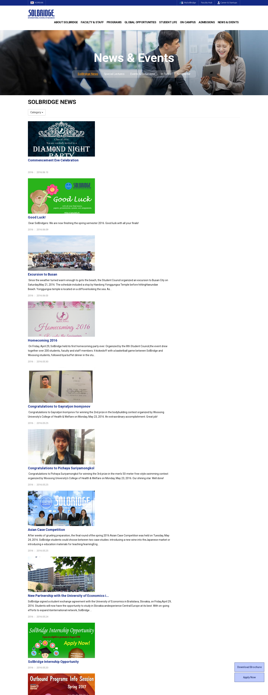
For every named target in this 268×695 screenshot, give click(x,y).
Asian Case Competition (119, 359)
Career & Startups (227, 3)
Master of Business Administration (102, 593)
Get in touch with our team (188, 570)
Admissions (207, 22)
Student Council (146, 589)
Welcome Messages (40, 597)
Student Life (168, 22)
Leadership (34, 593)
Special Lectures (114, 74)
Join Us (32, 627)
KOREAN (37, 3)
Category (36, 112)
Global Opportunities (140, 22)
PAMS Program (91, 627)
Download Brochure (249, 667)
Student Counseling (148, 630)
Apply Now (249, 677)
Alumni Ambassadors (95, 634)
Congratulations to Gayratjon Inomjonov (131, 281)
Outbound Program (93, 623)
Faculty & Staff (92, 22)
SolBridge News (88, 74)
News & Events (228, 22)
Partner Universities (94, 619)
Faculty (32, 619)
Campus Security (147, 638)
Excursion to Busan (115, 203)
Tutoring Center (146, 634)
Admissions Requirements (206, 589)
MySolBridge (186, 3)
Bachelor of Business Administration (103, 589)
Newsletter (183, 74)
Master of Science (93, 597)
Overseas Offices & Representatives (103, 630)
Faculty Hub (206, 3)
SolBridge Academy (94, 604)
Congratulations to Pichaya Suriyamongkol (133, 320)
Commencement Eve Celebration (125, 125)
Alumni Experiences (148, 604)
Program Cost (199, 593)
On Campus (188, 22)
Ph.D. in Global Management (98, 601)
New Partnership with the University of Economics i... (140, 398)
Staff (31, 623)
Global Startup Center (149, 593)
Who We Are (35, 589)
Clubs (140, 597)
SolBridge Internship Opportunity (125, 437)
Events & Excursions (142, 74)
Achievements (36, 601)
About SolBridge (66, 22)
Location (33, 604)
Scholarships (198, 597)
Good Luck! (109, 164)
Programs (114, 22)
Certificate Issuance (148, 612)
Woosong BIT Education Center (155, 608)
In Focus (166, 74)
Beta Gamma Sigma (149, 601)
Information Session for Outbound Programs (134, 476)
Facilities (142, 627)
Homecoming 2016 (115, 242)
